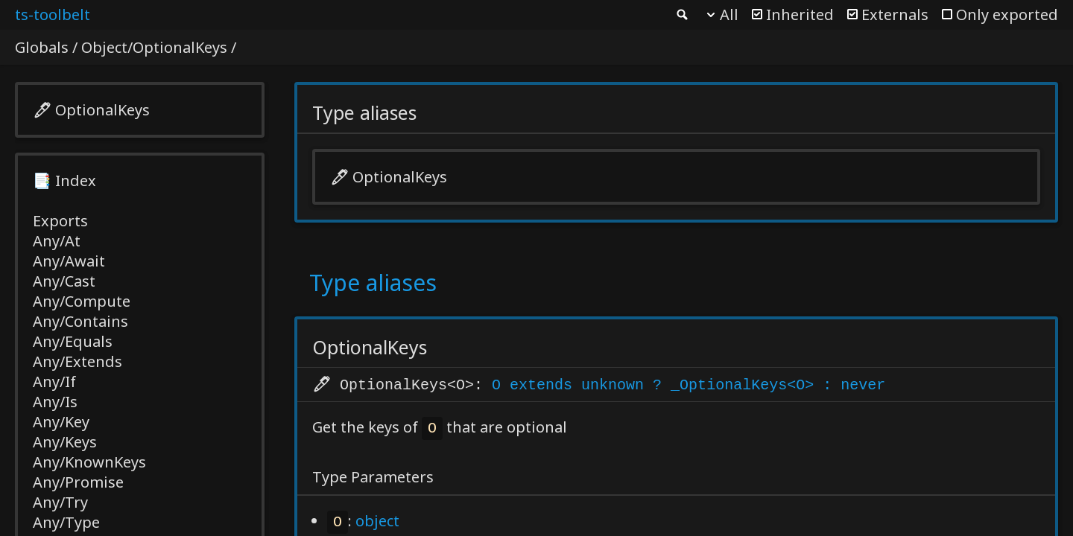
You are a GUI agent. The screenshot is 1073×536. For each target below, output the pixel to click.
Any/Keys (65, 442)
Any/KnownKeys (89, 462)
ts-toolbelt (52, 14)
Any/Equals (73, 341)
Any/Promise (78, 482)
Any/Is (55, 402)
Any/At (56, 241)
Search (681, 15)
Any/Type (66, 522)
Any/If (54, 381)
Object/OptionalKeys (154, 47)
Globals (42, 47)
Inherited (800, 14)
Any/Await (69, 261)
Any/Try (60, 502)
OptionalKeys (102, 110)
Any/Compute (81, 301)
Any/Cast (64, 281)
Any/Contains (80, 321)
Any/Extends (77, 361)
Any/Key (61, 422)
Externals (894, 14)
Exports (60, 221)
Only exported (1007, 14)
